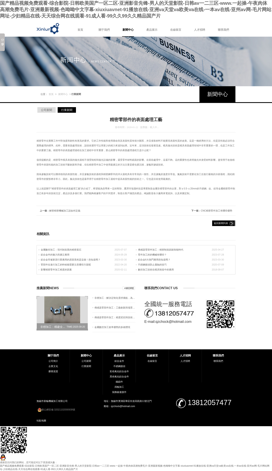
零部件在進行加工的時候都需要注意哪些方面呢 (66, 264)
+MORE (129, 288)
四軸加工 (119, 387)
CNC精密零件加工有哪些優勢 (216, 210)
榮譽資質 (53, 371)
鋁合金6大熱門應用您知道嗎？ (154, 259)
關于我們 (104, 29)
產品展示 (151, 29)
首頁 (80, 29)
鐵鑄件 (119, 381)
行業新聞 (66, 110)
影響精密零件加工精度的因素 (56, 269)
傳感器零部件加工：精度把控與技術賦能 (114, 317)
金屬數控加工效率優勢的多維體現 (112, 327)
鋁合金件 (119, 361)
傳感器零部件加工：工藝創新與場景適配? (114, 307)
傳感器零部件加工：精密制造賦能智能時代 (160, 249)
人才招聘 (199, 29)
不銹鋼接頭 (119, 366)
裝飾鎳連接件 (119, 392)
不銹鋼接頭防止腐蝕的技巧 (152, 264)
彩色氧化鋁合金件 (119, 371)
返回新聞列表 (221, 223)
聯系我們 (223, 29)
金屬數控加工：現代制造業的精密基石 (61, 249)
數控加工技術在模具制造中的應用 (156, 269)
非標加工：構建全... (52, 326)
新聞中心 (128, 29)
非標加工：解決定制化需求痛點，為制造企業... (114, 298)
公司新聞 (46, 110)
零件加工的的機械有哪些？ (152, 254)
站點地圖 (41, 420)
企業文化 (53, 366)
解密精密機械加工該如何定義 (64, 210)
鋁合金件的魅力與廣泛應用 (55, 254)
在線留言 (175, 29)
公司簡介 (53, 361)
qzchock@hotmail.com (173, 322)
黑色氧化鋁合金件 (119, 376)
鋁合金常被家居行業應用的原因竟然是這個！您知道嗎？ (70, 259)
